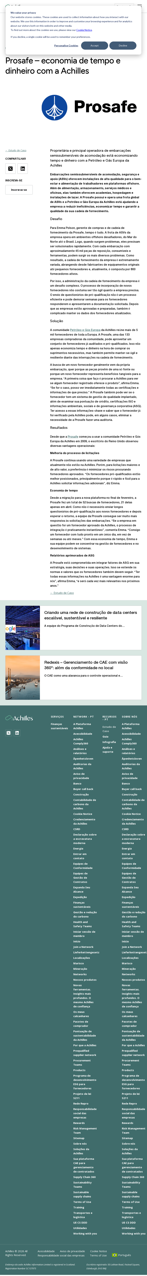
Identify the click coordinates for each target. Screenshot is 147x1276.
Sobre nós (80, 1143)
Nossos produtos (85, 979)
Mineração (80, 968)
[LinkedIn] (17, 733)
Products (79, 1070)
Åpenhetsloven (83, 758)
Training (78, 1207)
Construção (81, 794)
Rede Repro (80, 1103)
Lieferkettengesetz (86, 952)
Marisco (78, 963)
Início (76, 941)
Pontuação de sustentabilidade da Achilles (84, 1035)
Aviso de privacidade (72, 1251)
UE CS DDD (80, 1222)
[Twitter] (8, 733)
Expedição (80, 897)
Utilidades (80, 1228)
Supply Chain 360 (84, 1177)
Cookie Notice (84, 29)
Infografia (109, 742)
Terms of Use (82, 1202)
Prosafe (73, 437)
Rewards (79, 1123)
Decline (123, 45)
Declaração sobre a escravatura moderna (85, 839)
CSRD (76, 829)
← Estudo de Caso (15, 150)
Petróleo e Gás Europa (85, 330)
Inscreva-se (19, 189)
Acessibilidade (82, 733)
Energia (78, 848)
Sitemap (78, 1138)
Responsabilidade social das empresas (85, 1113)
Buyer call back (83, 789)
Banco (77, 783)
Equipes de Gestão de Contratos (80, 878)
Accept (95, 45)
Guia (105, 736)
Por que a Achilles (84, 1045)
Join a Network (83, 947)
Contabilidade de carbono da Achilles (84, 804)
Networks (80, 974)
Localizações (81, 958)
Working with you (85, 1233)
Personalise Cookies (66, 45)
